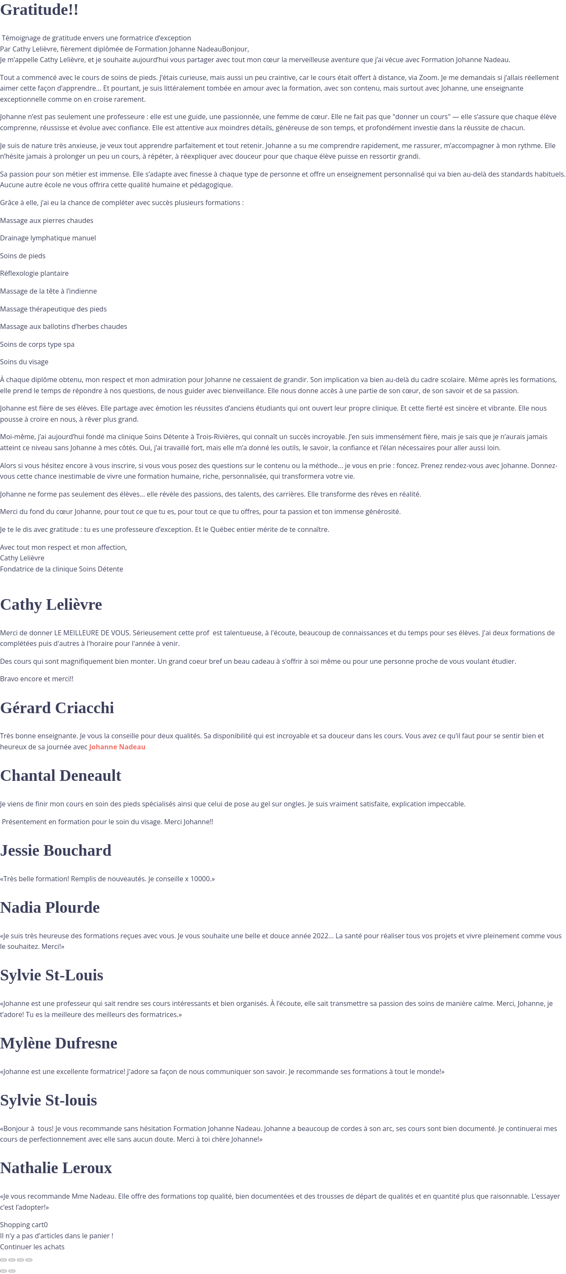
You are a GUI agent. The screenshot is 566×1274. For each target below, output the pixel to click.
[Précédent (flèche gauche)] (3, 1271)
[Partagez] (20, 1260)
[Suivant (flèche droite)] (12, 1271)
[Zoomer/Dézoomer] (3, 1260)
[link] (117, 746)
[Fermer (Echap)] (29, 1260)
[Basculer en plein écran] (12, 1260)
